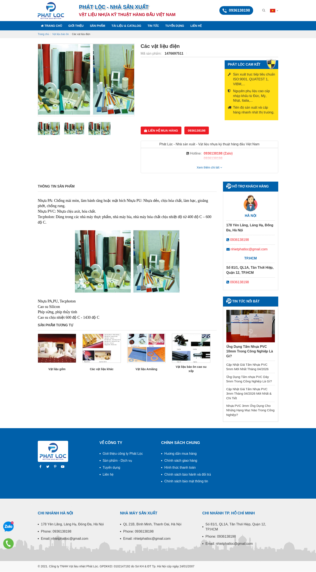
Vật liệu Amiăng (146, 369)
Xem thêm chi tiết (209, 167)
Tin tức (153, 25)
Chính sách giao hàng (180, 460)
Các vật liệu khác (101, 369)
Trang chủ (51, 25)
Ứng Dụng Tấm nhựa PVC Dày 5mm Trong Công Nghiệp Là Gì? (249, 379)
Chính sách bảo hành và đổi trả (187, 474)
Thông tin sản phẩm (56, 186)
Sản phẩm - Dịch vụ (117, 460)
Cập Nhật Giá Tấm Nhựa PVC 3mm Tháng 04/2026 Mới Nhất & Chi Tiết (249, 393)
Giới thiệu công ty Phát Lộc (123, 453)
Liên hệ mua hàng (161, 130)
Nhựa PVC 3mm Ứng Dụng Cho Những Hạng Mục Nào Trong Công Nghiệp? (250, 410)
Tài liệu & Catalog (126, 25)
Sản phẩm (97, 25)
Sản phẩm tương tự (55, 325)
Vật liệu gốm (56, 369)
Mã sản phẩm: (152, 53)
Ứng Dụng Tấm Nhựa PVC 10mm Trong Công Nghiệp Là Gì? (249, 351)
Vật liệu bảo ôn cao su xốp (191, 369)
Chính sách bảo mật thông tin (186, 481)
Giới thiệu (76, 25)
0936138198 (196, 130)
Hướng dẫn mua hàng (180, 453)
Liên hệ (196, 25)
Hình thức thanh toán (180, 467)
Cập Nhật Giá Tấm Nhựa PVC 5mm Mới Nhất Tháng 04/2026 (247, 367)
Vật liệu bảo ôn (60, 34)
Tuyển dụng (174, 25)
